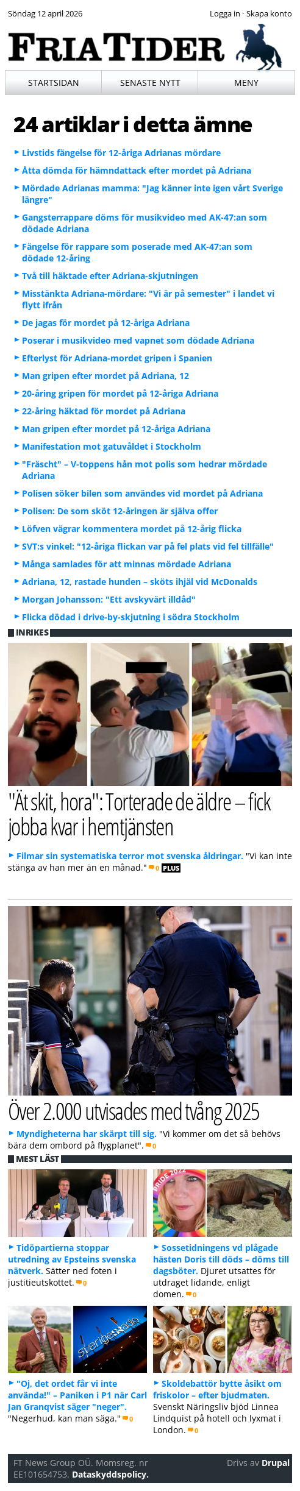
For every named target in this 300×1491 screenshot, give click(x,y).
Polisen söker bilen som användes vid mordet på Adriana (142, 493)
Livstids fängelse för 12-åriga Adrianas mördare (121, 152)
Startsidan (53, 82)
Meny (246, 82)
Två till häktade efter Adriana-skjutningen (110, 276)
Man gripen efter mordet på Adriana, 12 (105, 375)
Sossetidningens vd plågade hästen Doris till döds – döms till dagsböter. (221, 1259)
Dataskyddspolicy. (110, 1474)
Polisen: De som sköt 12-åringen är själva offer (120, 511)
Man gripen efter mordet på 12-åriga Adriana (116, 428)
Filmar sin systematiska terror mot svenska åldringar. (129, 856)
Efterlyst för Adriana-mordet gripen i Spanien (117, 358)
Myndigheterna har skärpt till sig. (86, 1133)
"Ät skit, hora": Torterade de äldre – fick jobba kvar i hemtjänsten (139, 813)
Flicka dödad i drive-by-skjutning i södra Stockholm (131, 617)
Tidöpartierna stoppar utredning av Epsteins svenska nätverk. (72, 1259)
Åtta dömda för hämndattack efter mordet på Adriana (136, 170)
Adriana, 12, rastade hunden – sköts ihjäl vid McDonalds (139, 581)
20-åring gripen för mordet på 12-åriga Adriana (120, 393)
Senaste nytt (150, 82)
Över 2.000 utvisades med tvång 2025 (134, 1110)
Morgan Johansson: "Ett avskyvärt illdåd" (109, 599)
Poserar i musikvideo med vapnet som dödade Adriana (138, 340)
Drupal (276, 1462)
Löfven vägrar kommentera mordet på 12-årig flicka (131, 528)
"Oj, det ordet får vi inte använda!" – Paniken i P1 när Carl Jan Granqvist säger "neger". (77, 1395)
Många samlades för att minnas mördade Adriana (126, 564)
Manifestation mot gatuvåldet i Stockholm (111, 446)
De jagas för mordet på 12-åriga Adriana (106, 322)
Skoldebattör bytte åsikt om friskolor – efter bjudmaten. (217, 1389)
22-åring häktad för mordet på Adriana (103, 411)
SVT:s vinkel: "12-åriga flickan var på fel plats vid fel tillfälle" (148, 546)
